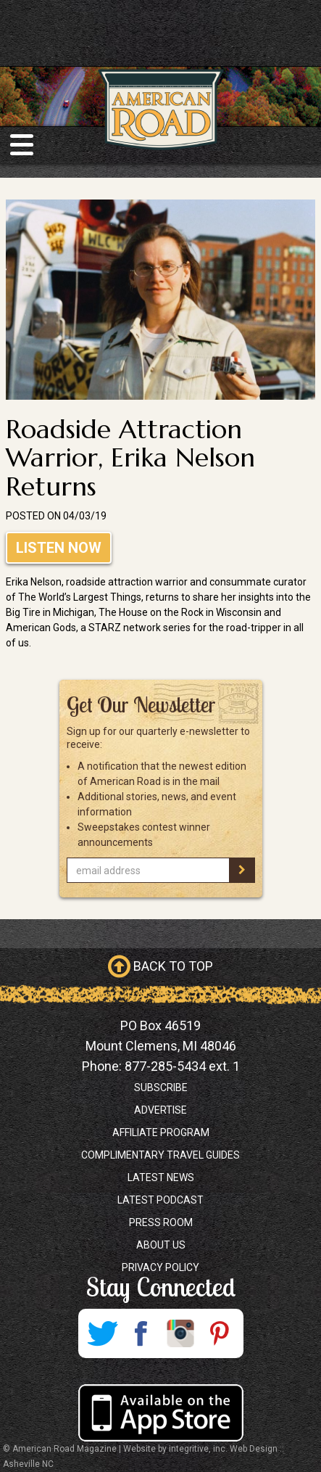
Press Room (161, 1222)
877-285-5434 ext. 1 (182, 1066)
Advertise (160, 1110)
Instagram (180, 1333)
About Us (160, 1245)
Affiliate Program (160, 1132)
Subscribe (161, 1087)
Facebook (141, 1333)
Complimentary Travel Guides (160, 1155)
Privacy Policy (160, 1267)
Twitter (102, 1333)
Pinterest (219, 1333)
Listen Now (58, 547)
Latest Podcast (160, 1200)
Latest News (161, 1177)
